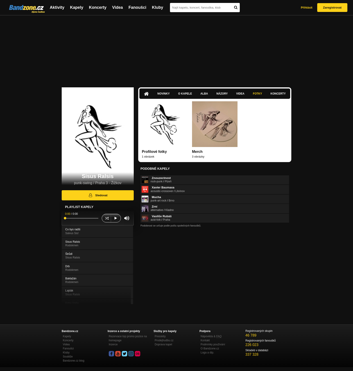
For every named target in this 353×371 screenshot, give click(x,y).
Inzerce (113, 344)
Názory (222, 93)
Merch (197, 152)
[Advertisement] (176, 49)
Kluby (157, 7)
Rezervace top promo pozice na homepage (128, 338)
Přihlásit (306, 7)
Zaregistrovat (332, 7)
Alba (204, 93)
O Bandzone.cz (210, 348)
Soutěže (68, 356)
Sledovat (98, 195)
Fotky (257, 93)
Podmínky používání (213, 344)
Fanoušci (137, 7)
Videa (117, 7)
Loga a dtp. (207, 352)
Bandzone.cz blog (73, 360)
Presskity (160, 336)
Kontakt (205, 340)
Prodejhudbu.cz (164, 340)
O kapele (185, 93)
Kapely (76, 7)
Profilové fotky (154, 152)
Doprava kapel (163, 344)
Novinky (163, 93)
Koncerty (97, 7)
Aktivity (57, 7)
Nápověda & (211, 336)
